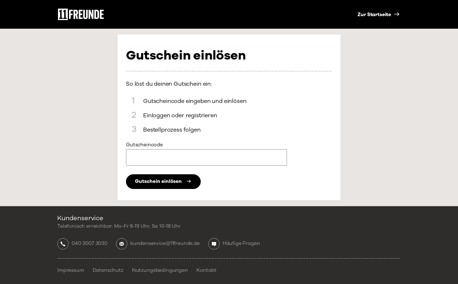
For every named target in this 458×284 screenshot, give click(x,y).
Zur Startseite (374, 14)
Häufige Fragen (241, 243)
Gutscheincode (144, 144)
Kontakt (206, 270)
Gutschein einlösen (163, 181)
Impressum (70, 270)
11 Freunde (81, 14)
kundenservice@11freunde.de (165, 243)
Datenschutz (108, 270)
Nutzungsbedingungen (160, 270)
